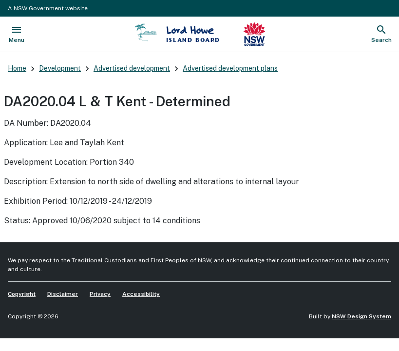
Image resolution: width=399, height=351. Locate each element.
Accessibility (141, 294)
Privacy (100, 294)
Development (60, 68)
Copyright (22, 294)
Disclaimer (62, 294)
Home (17, 68)
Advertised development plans (230, 68)
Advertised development (132, 68)
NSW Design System (361, 316)
